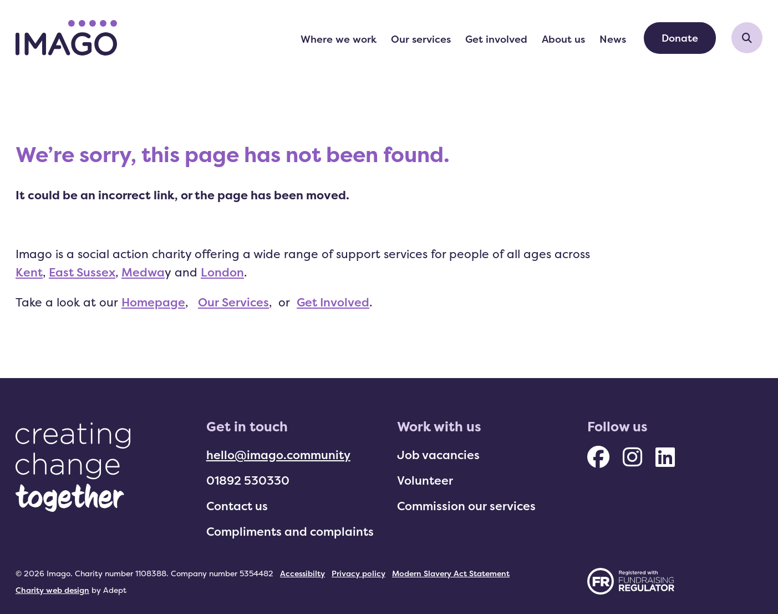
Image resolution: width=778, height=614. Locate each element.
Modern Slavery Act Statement (451, 573)
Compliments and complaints (290, 531)
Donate (680, 37)
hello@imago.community (278, 454)
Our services (421, 39)
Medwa (143, 272)
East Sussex (82, 272)
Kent (29, 272)
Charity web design (52, 590)
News (612, 39)
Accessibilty (302, 573)
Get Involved (333, 302)
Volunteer (425, 480)
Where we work (339, 39)
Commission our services (466, 506)
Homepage (153, 302)
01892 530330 (247, 480)
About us (563, 39)
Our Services (233, 302)
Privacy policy (358, 573)
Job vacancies (438, 454)
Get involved (496, 39)
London (222, 272)
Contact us (237, 506)
